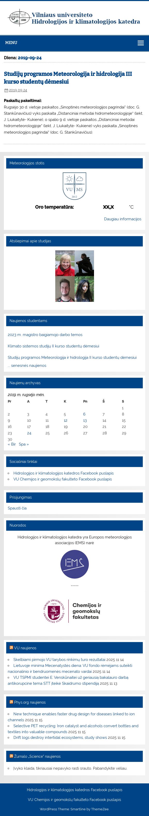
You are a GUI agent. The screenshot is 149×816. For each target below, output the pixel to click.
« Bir (12, 444)
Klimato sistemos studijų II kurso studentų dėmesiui (53, 346)
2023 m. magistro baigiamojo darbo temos (45, 334)
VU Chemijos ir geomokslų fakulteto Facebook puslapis (62, 479)
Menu (11, 42)
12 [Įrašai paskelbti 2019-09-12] (65, 420)
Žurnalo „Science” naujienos (37, 756)
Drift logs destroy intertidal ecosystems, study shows (60, 737)
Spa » (24, 444)
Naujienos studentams (28, 321)
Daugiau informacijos (122, 219)
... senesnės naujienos (27, 365)
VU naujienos (25, 648)
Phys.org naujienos (30, 702)
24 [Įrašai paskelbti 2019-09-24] (29, 433)
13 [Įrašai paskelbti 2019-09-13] (85, 420)
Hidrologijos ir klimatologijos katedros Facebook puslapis (63, 473)
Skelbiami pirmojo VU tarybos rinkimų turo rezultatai (59, 659)
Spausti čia (17, 508)
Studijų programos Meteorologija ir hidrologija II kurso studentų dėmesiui (72, 357)
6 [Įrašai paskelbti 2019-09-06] (84, 414)
